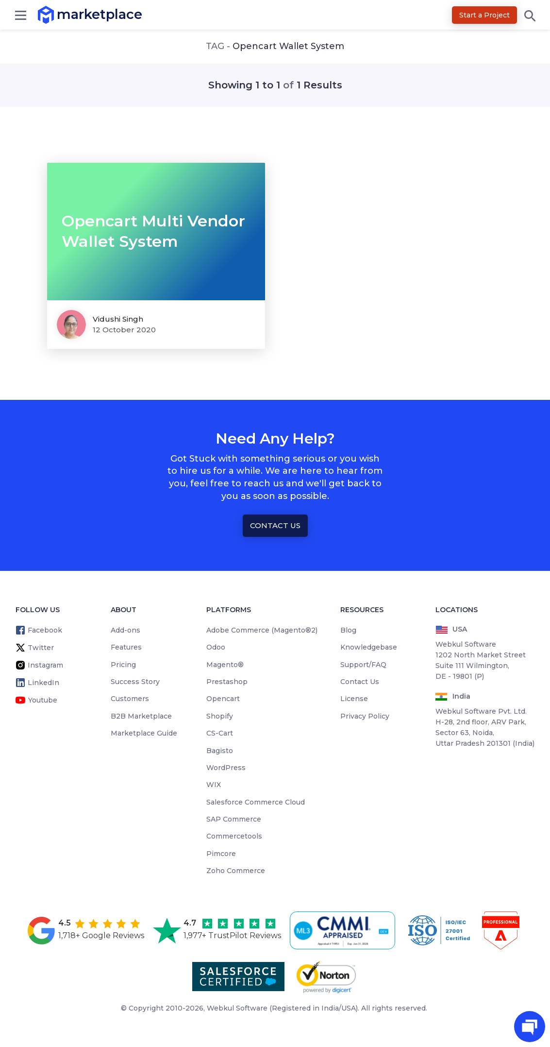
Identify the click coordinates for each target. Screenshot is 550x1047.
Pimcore (221, 853)
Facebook (45, 630)
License (354, 698)
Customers (130, 698)
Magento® (225, 664)
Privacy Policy (364, 716)
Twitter (41, 647)
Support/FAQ (363, 664)
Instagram (45, 665)
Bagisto (219, 750)
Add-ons (125, 630)
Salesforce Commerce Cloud (255, 802)
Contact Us (275, 525)
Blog (348, 630)
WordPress (226, 767)
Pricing (123, 664)
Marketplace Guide (144, 733)
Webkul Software (237, 1008)
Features (126, 647)
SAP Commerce (233, 819)
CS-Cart (219, 733)
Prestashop (227, 681)
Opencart (223, 698)
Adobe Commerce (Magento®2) (261, 630)
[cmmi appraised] (344, 930)
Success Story (135, 681)
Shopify (219, 716)
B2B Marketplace (141, 716)
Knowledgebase (368, 647)
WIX (213, 784)
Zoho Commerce (235, 870)
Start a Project (484, 15)
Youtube (42, 700)
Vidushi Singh (118, 319)
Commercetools (234, 836)
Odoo (215, 647)
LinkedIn (43, 682)
